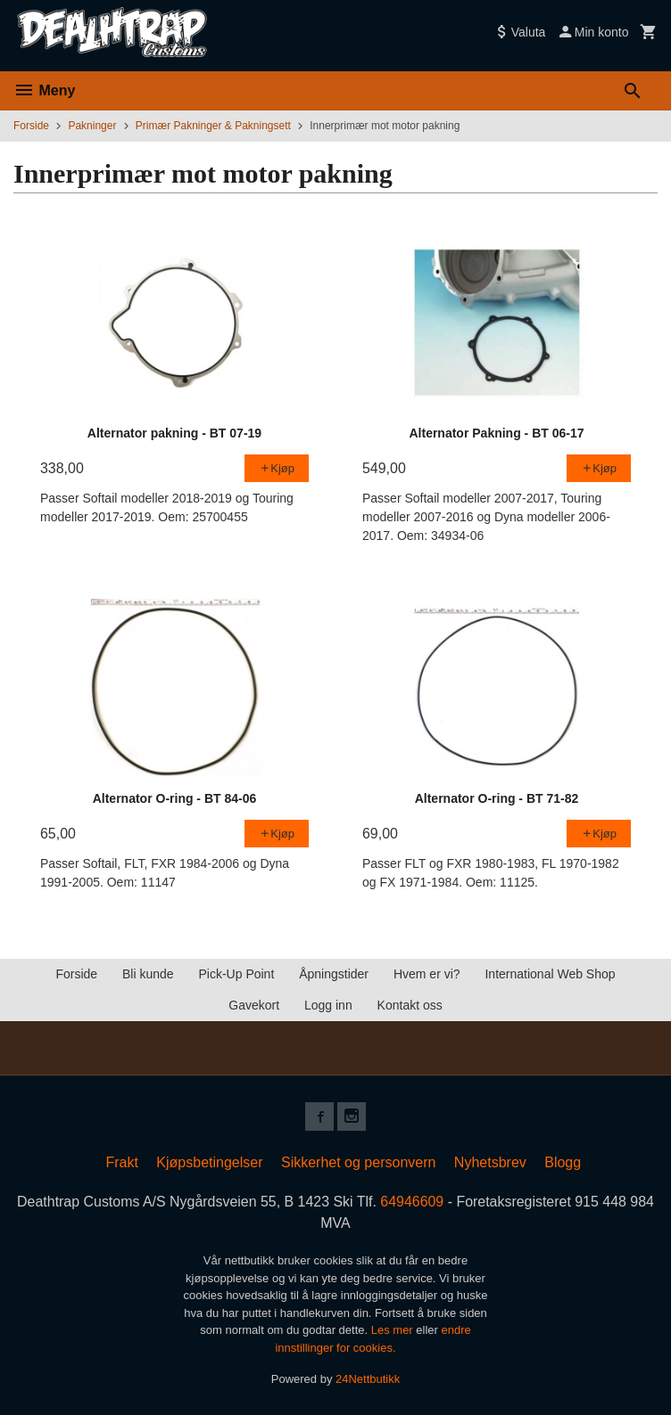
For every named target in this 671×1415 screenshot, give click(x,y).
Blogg (562, 1162)
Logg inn (328, 1005)
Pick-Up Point (236, 974)
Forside (31, 125)
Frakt (121, 1162)
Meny (44, 90)
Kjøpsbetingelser (209, 1162)
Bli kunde (148, 974)
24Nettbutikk (368, 1379)
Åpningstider (334, 974)
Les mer (394, 1330)
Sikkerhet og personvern (358, 1162)
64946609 (412, 1201)
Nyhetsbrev (490, 1162)
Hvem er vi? (426, 974)
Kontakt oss (410, 1005)
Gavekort (253, 1005)
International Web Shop (550, 974)
